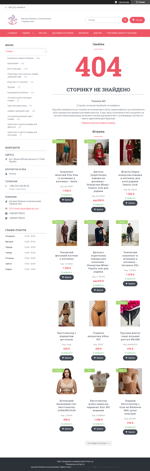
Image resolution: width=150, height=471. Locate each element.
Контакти (83, 33)
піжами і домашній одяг (18, 111)
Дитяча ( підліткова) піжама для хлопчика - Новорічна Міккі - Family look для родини (98, 262)
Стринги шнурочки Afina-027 (98, 336)
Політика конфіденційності (107, 467)
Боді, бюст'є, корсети (18, 82)
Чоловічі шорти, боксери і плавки (20, 99)
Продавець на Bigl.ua (75, 464)
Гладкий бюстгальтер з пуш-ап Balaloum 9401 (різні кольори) (130, 407)
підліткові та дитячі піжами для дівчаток (22, 125)
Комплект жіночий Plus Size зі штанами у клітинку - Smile (66, 176)
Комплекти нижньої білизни (20, 58)
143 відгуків (123, 2)
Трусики (11, 87)
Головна (12, 33)
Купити (68, 200)
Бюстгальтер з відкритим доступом (66, 336)
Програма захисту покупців (122, 33)
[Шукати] (125, 20)
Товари (26, 33)
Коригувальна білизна (18, 92)
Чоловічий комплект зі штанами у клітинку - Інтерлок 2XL (130, 259)
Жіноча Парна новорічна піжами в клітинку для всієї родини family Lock (130, 178)
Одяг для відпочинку (17, 106)
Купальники (13, 63)
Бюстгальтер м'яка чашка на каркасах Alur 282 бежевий (98, 405)
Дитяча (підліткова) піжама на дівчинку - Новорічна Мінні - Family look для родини (98, 181)
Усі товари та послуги (97, 443)
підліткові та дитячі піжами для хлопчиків (22, 133)
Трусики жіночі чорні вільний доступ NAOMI (130, 336)
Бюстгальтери (14, 69)
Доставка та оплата (62, 33)
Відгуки (98, 33)
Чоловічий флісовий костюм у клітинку (66, 255)
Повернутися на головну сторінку (98, 123)
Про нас (43, 33)
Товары (9, 51)
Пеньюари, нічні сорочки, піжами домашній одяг (23, 75)
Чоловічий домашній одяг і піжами (20, 117)
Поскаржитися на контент (83, 467)
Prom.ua (89, 461)
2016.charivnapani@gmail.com (24, 208)
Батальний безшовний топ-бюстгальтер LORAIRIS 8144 (66, 405)
